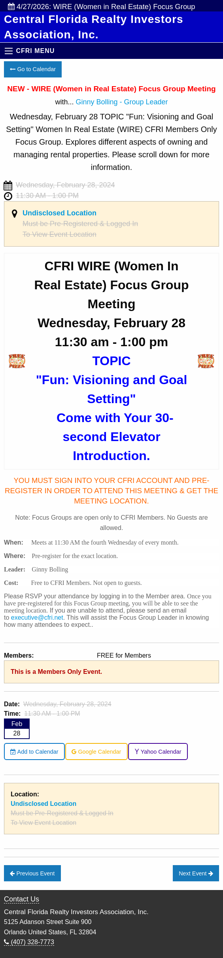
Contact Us (21, 899)
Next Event (196, 873)
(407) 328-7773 (29, 942)
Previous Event (32, 873)
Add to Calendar (34, 752)
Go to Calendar (33, 69)
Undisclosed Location (59, 213)
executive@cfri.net (37, 617)
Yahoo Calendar (157, 752)
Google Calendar (96, 752)
